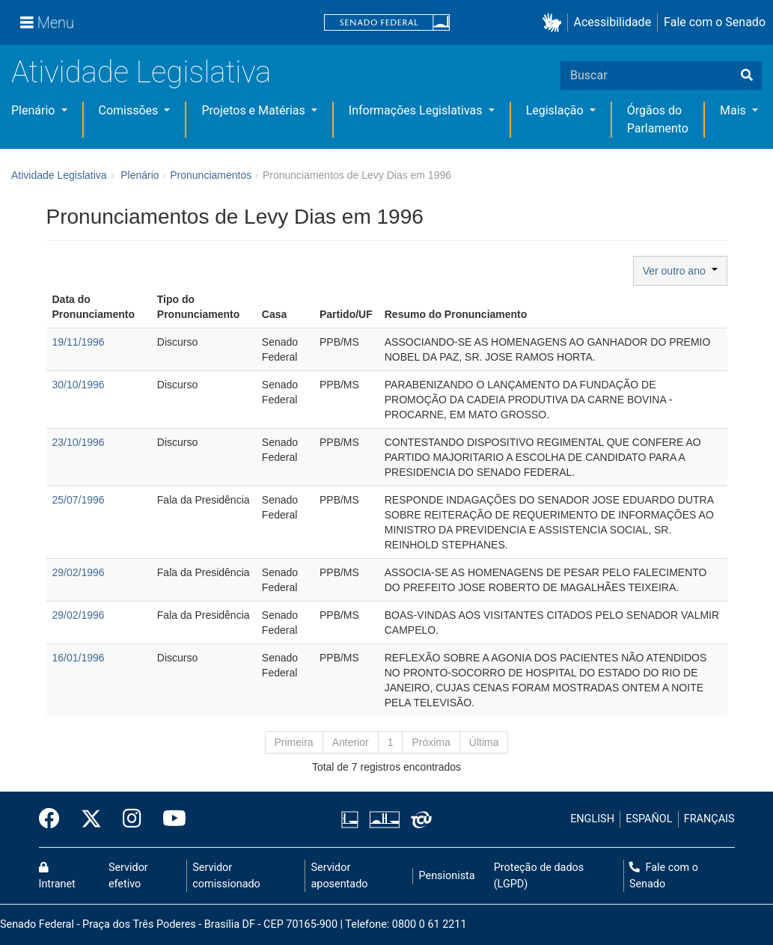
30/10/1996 (78, 385)
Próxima (431, 742)
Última (484, 742)
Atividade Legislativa (141, 72)
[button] (555, 23)
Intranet (57, 876)
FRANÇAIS (709, 819)
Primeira (294, 742)
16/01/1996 (78, 658)
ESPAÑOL (649, 819)
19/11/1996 (78, 342)
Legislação (556, 110)
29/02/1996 (78, 572)
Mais (734, 110)
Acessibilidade (613, 22)
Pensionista (447, 875)
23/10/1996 (78, 442)
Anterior (350, 742)
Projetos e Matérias (254, 110)
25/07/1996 (78, 500)
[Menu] (47, 22)
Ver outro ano (680, 271)
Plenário (34, 110)
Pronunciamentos (210, 175)
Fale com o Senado (715, 22)
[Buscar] (747, 75)
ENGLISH (592, 819)
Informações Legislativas (417, 110)
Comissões (130, 110)
